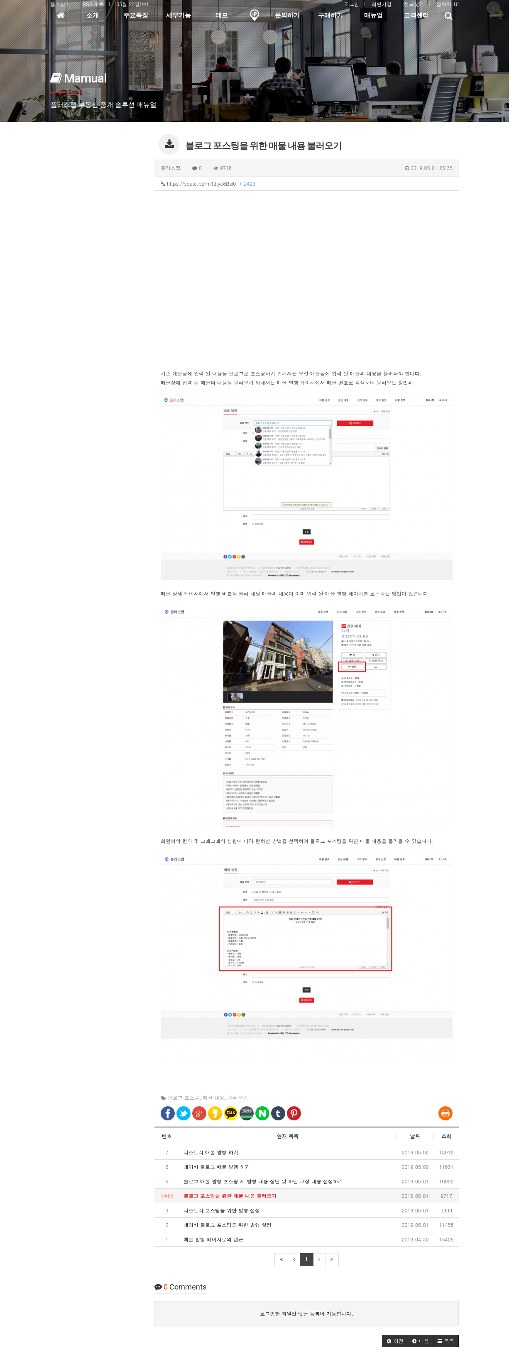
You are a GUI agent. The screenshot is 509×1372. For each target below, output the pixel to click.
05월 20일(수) (132, 3)
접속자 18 (447, 3)
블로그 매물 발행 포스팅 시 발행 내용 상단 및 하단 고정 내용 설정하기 (263, 1181)
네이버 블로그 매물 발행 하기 (217, 1166)
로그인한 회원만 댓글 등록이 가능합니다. (306, 1313)
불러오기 (238, 1097)
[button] (395, 1341)
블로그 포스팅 (183, 1097)
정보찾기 (414, 3)
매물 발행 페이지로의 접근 (213, 1239)
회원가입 (382, 3)
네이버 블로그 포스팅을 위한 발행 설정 (228, 1224)
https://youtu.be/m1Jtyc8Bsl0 (208, 183)
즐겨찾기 (60, 3)
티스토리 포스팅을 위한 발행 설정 (222, 1210)
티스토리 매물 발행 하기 (211, 1152)
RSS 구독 (93, 3)
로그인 (351, 3)
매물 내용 (214, 1097)
